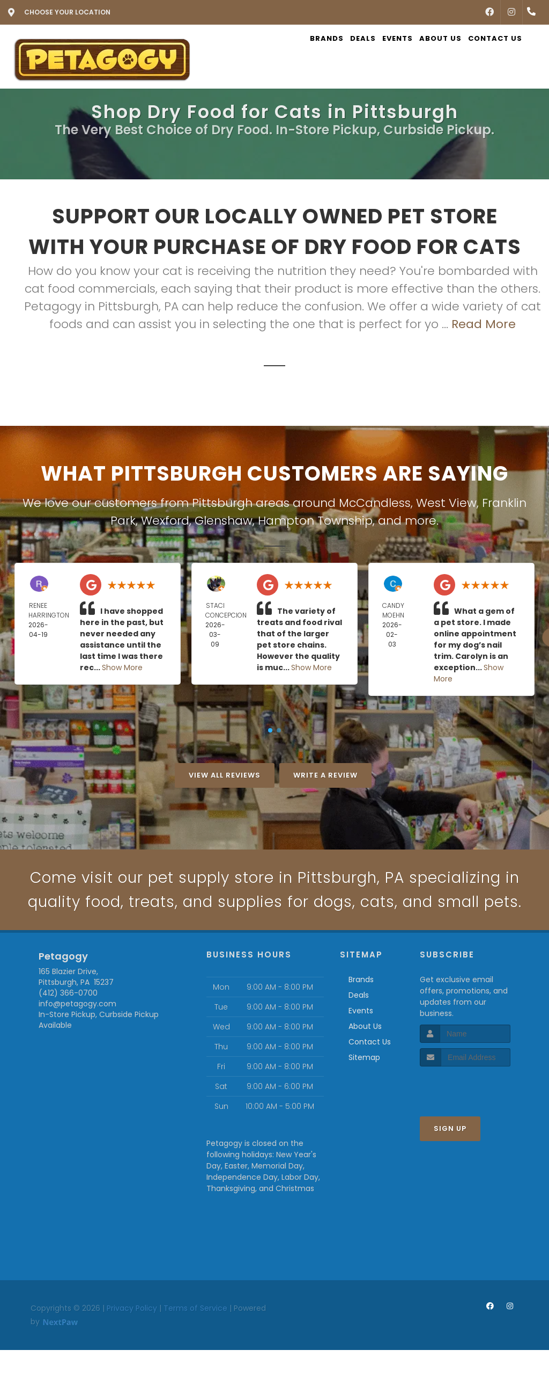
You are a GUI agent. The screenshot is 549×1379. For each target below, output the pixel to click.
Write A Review (325, 775)
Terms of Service (195, 1337)
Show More (122, 667)
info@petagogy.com (77, 1032)
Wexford (165, 520)
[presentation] (477, 1115)
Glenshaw (224, 520)
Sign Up (450, 1157)
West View (446, 503)
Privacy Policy (132, 1337)
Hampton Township (315, 520)
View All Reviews (225, 775)
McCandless (375, 503)
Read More (483, 324)
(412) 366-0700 (68, 1022)
